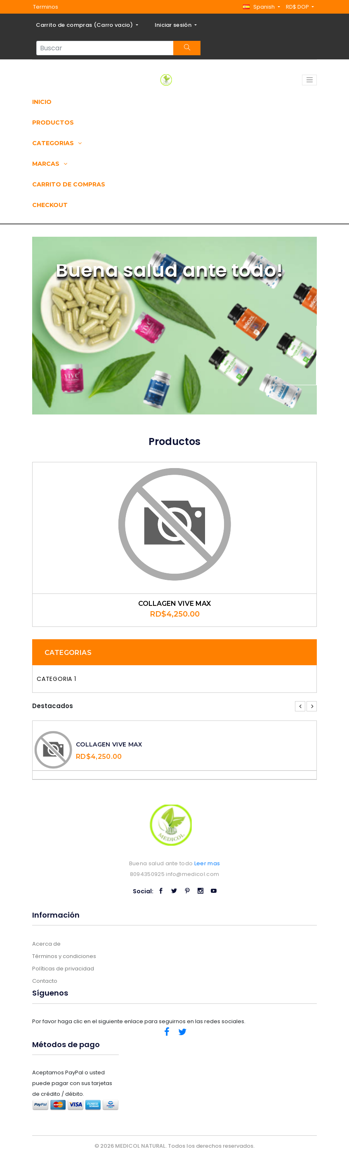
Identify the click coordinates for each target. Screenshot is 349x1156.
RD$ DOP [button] (298, 7)
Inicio (42, 102)
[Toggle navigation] (309, 80)
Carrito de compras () (85, 25)
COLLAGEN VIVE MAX (174, 603)
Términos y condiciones (64, 956)
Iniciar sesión (174, 25)
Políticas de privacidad (63, 968)
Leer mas (207, 863)
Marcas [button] (49, 163)
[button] (261, 7)
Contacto (44, 981)
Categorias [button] (57, 143)
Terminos (45, 7)
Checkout (50, 205)
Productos (53, 122)
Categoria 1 (56, 679)
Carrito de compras (68, 184)
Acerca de (46, 944)
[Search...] (105, 48)
